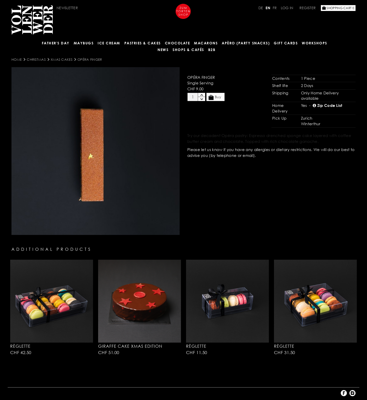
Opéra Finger (89, 59)
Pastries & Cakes (142, 43)
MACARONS (206, 43)
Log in (287, 8)
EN (268, 8)
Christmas (36, 59)
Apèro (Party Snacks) (246, 43)
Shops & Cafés (188, 49)
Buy (214, 97)
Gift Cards (286, 43)
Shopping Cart (338, 8)
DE (260, 8)
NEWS (163, 49)
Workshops (314, 43)
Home (16, 59)
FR (275, 8)
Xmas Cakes (61, 59)
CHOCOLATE (177, 43)
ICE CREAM (109, 43)
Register (307, 8)
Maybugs (84, 43)
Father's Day (56, 43)
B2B (212, 49)
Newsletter (67, 8)
